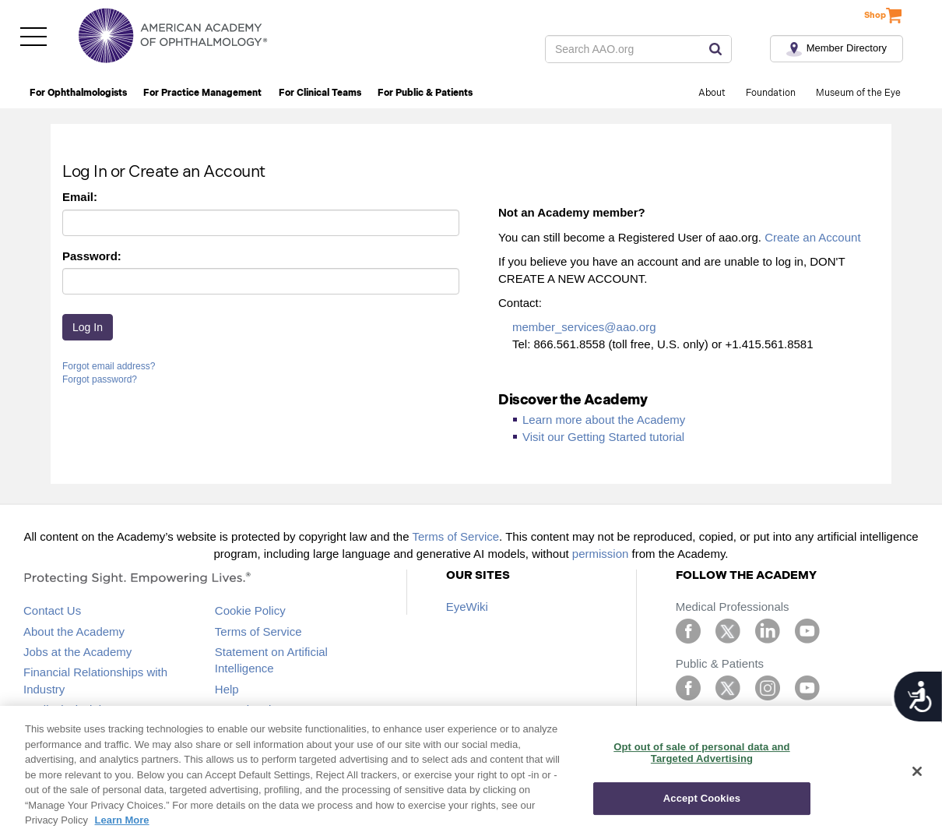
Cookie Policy (250, 610)
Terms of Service (455, 536)
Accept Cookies (701, 798)
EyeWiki (467, 606)
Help (227, 689)
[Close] (917, 771)
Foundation (771, 93)
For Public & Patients (425, 93)
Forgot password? (99, 379)
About (712, 93)
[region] (471, 771)
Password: (91, 256)
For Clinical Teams (320, 93)
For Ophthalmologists (78, 93)
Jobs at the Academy (77, 651)
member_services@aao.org (584, 326)
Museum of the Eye (858, 93)
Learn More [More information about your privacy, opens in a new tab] (122, 820)
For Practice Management (202, 93)
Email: (79, 196)
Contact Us (52, 610)
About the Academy (74, 631)
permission (600, 553)
